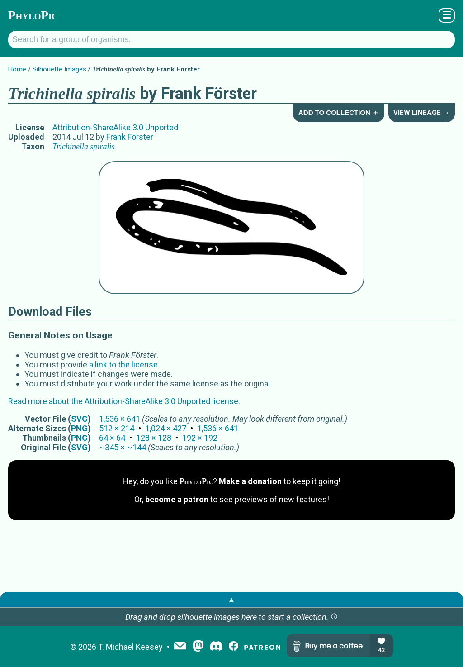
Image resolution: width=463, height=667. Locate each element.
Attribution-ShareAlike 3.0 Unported (115, 127)
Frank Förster (129, 137)
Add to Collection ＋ (338, 112)
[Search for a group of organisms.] (231, 39)
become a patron (176, 499)
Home (17, 69)
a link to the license (123, 364)
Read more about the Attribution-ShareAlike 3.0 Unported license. (124, 401)
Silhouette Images (59, 69)
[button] (334, 617)
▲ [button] (231, 599)
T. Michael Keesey (130, 647)
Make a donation (250, 481)
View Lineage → (421, 113)
